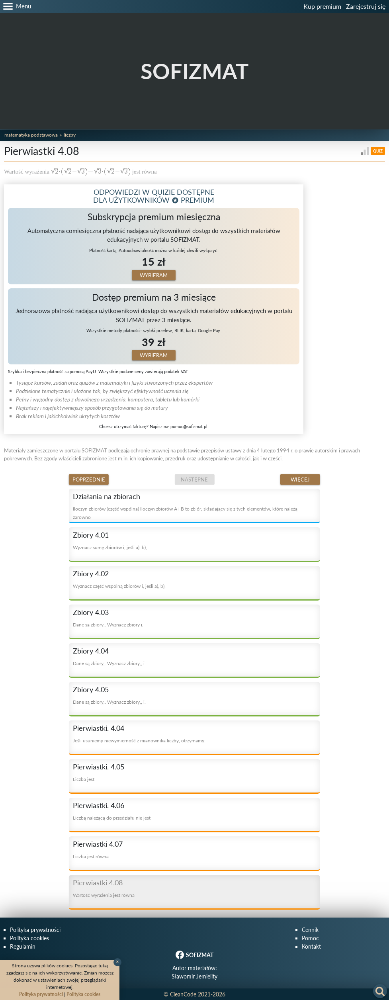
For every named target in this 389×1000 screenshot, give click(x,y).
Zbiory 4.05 (91, 689)
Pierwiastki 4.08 (98, 882)
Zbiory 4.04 (91, 650)
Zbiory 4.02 (91, 573)
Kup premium (322, 6)
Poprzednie (88, 479)
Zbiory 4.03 (91, 612)
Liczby (70, 135)
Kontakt (311, 946)
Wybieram (154, 275)
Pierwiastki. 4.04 (98, 728)
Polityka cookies (29, 938)
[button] (15, 6)
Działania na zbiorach (106, 496)
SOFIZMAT (194, 71)
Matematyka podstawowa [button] (31, 135)
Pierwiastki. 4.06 (98, 805)
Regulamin (22, 946)
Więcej (300, 479)
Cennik (310, 929)
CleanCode (183, 994)
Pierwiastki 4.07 (98, 844)
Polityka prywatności (35, 929)
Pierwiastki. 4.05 (98, 766)
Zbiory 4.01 (91, 534)
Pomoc (310, 938)
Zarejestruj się (365, 6)
